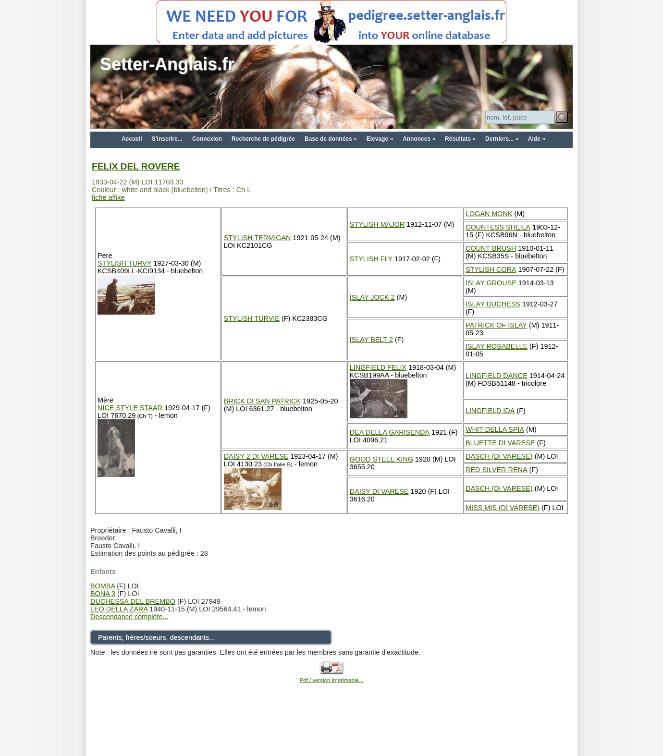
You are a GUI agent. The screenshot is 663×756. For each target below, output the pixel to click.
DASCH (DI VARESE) (499, 456)
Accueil (132, 138)
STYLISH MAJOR (377, 224)
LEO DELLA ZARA (118, 609)
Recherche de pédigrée (263, 138)
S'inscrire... (167, 138)
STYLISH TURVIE (252, 318)
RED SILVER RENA (496, 470)
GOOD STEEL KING (381, 459)
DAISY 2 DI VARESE (256, 456)
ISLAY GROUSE (491, 283)
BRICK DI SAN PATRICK (262, 401)
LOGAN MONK (489, 214)
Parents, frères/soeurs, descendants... (156, 637)
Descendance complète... (129, 617)
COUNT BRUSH (491, 248)
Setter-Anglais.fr (167, 64)
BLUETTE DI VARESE (500, 443)
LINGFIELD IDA (490, 411)
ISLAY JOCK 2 (372, 297)
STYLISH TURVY (124, 263)
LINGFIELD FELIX (378, 367)
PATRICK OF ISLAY (496, 325)
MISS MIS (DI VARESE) (503, 508)
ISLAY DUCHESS (493, 304)
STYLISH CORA (491, 269)
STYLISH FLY (371, 259)
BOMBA (102, 586)
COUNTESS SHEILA (498, 227)
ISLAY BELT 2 (371, 339)
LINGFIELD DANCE (497, 375)
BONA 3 (102, 593)
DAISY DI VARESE (379, 491)
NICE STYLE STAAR (130, 408)
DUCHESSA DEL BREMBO (132, 601)
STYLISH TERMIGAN (257, 238)
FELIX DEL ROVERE (136, 166)
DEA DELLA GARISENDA (390, 432)
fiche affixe (108, 197)
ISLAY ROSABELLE (497, 346)
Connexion (207, 138)
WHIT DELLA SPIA (495, 429)
